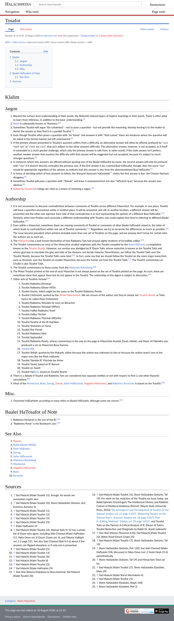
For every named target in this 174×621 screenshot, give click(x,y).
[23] (121, 400)
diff (7, 42)
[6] (151, 169)
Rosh (36, 371)
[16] (73, 255)
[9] (24, 184)
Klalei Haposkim (26, 600)
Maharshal (24, 240)
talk (60, 35)
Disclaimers (53, 616)
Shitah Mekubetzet (69, 295)
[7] (111, 173)
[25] (58, 423)
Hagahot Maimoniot (95, 383)
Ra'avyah (18, 475)
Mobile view (69, 616)
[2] (60, 123)
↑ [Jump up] (14, 495)
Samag (50, 383)
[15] (142, 240)
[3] (72, 130)
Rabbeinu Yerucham (123, 383)
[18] (94, 267)
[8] (25, 176)
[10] (92, 188)
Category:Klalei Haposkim (110, 35)
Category (10, 600)
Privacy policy (12, 616)
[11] (162, 213)
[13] (88, 228)
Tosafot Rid (27, 348)
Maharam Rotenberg (24, 460)
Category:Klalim (88, 35)
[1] (84, 119)
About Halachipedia (34, 616)
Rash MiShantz (137, 244)
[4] (72, 138)
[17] (129, 259)
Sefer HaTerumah (73, 383)
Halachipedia (18, 4)
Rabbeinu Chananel (24, 188)
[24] (58, 419)
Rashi (16, 123)
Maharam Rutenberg (80, 267)
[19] (149, 274)
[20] (48, 278)
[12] (26, 221)
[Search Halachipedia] (87, 4)
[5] (36, 157)
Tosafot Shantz (37, 248)
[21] (28, 379)
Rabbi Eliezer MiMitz (24, 444)
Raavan (17, 440)
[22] (163, 382)
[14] (167, 228)
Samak (59, 383)
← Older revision (18, 42)
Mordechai (33, 383)
